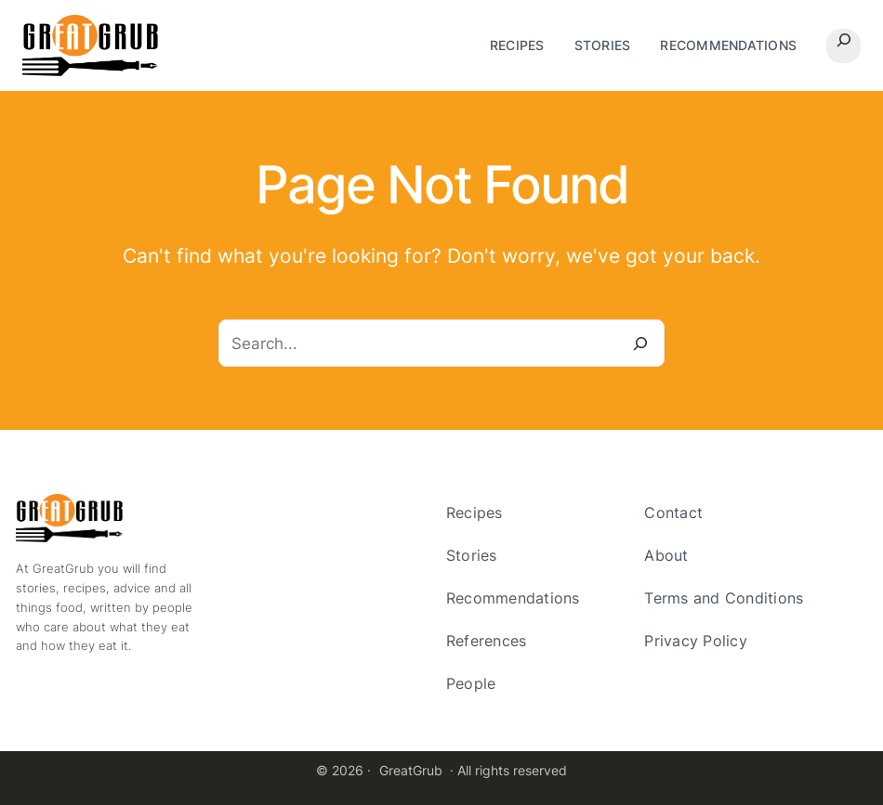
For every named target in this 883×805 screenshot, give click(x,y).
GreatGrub (410, 770)
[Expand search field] (843, 46)
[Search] (641, 343)
